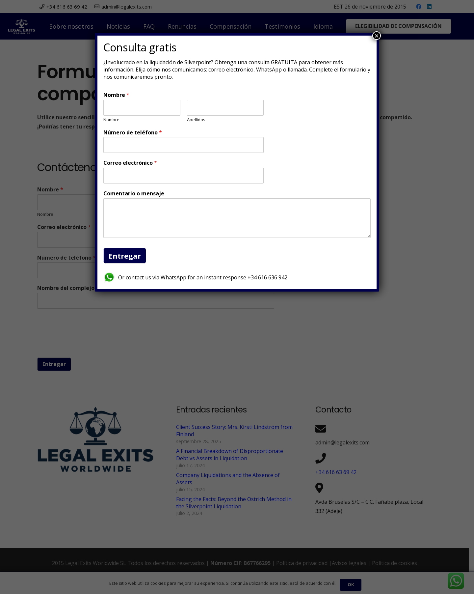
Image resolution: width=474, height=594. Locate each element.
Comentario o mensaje (133, 193)
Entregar (125, 256)
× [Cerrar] (376, 35)
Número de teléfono (132, 132)
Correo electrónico (130, 162)
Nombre (116, 95)
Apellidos (196, 120)
